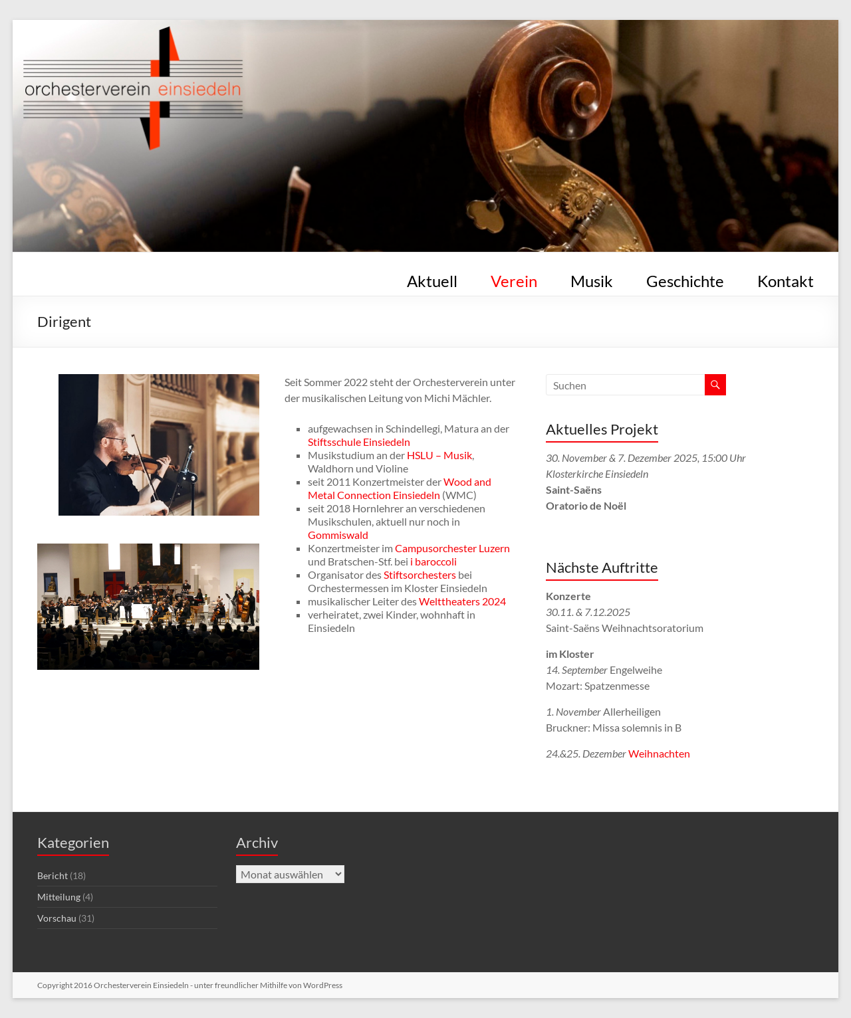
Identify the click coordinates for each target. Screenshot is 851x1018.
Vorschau (56, 918)
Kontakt (785, 278)
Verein (514, 278)
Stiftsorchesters (420, 574)
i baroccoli (433, 561)
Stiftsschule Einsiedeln (359, 441)
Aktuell (432, 278)
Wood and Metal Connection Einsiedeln (399, 488)
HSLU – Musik (439, 455)
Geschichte (685, 278)
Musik (591, 278)
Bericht (52, 875)
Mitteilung (58, 896)
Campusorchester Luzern (452, 548)
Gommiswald (338, 534)
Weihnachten (659, 753)
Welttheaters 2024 (462, 601)
